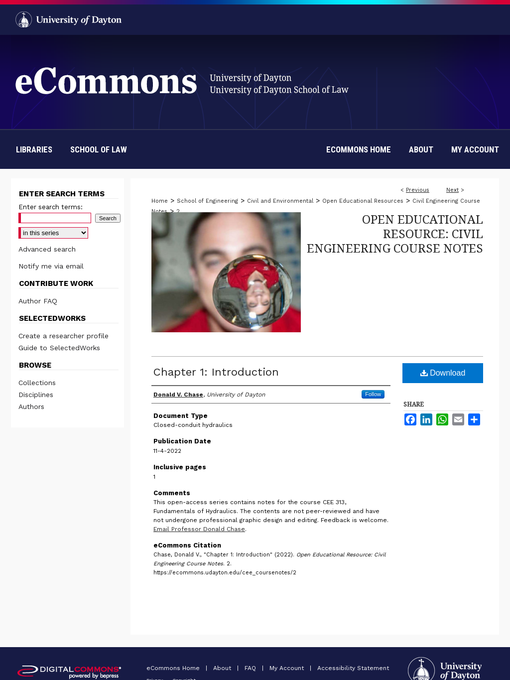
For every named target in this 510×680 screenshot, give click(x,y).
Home (159, 201)
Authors (31, 406)
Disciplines (35, 395)
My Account (287, 668)
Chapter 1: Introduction (216, 372)
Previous (417, 190)
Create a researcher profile (63, 336)
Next (452, 190)
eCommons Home (174, 668)
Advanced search (47, 249)
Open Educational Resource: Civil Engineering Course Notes (395, 233)
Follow (373, 394)
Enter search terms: (50, 207)
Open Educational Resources (362, 201)
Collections (37, 383)
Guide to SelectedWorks (59, 348)
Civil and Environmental (280, 201)
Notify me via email (51, 266)
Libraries (34, 149)
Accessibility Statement (353, 668)
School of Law (98, 149)
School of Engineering (207, 201)
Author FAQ (37, 301)
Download (443, 373)
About (223, 668)
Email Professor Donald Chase (199, 529)
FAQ (251, 668)
